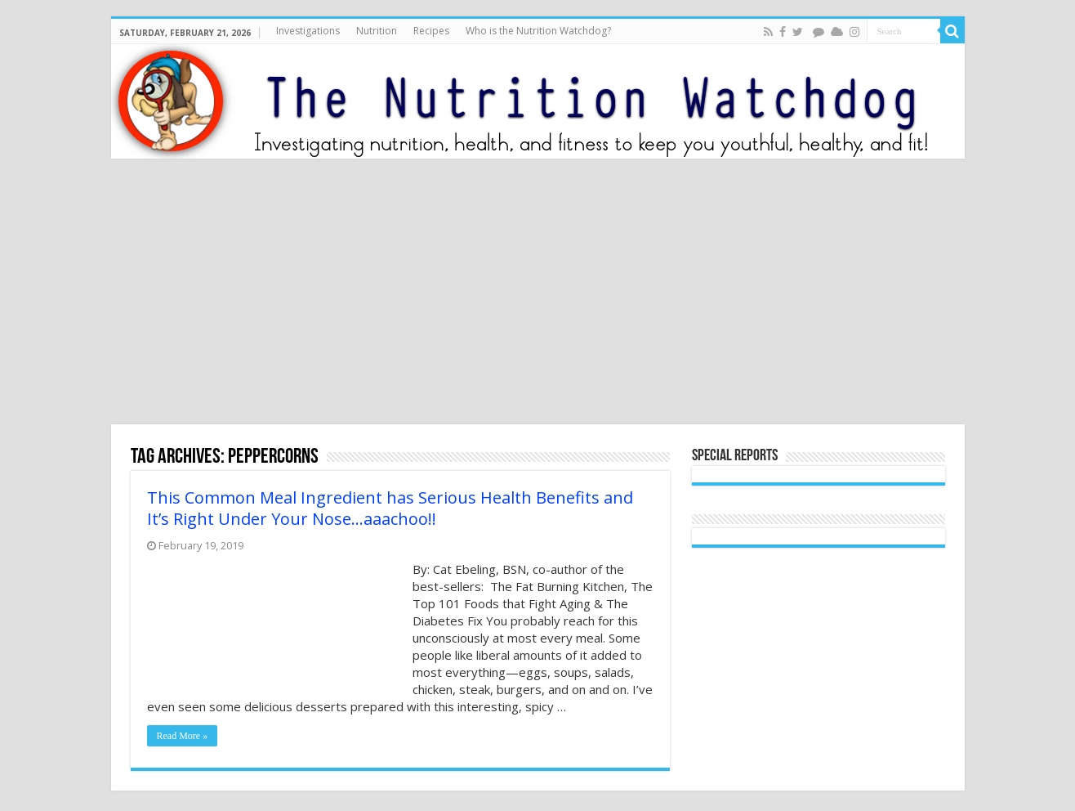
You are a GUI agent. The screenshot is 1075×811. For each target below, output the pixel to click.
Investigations (308, 31)
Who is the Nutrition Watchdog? (538, 31)
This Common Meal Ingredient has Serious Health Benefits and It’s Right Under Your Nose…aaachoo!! (390, 508)
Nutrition (376, 31)
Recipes (431, 31)
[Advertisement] (537, 293)
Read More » (182, 736)
